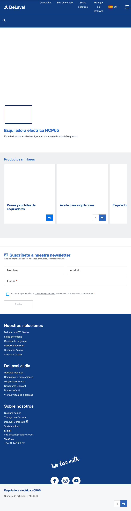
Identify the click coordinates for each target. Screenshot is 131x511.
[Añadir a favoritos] (123, 503)
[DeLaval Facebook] (54, 481)
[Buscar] (4, 20)
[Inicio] (14, 6)
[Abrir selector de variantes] (49, 217)
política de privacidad (45, 293)
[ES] (114, 7)
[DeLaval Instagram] (65, 481)
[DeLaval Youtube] (76, 481)
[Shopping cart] (127, 7)
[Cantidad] (117, 503)
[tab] (18, 114)
